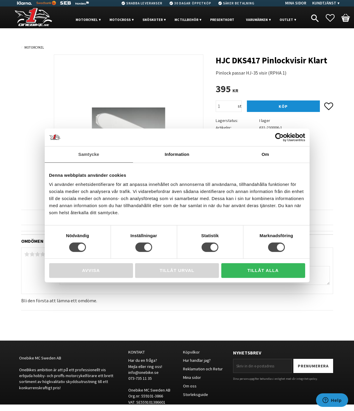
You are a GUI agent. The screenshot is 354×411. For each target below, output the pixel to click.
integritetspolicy (306, 379)
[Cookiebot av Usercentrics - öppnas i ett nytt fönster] (279, 137)
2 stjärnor (32, 254)
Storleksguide (195, 394)
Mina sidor (192, 377)
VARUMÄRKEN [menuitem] (257, 19)
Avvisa (91, 270)
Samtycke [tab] (88, 154)
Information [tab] (177, 154)
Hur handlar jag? (197, 360)
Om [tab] (265, 154)
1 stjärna (27, 254)
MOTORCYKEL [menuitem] (87, 19)
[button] (333, 18)
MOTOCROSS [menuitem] (120, 19)
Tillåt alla (263, 270)
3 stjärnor (37, 254)
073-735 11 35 (140, 378)
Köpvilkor (191, 352)
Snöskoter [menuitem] (152, 19)
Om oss (190, 386)
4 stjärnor (43, 254)
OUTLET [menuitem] (286, 19)
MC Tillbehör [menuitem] (186, 19)
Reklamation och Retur (203, 369)
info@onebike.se (143, 372)
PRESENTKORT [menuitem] (222, 19)
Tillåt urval (176, 270)
